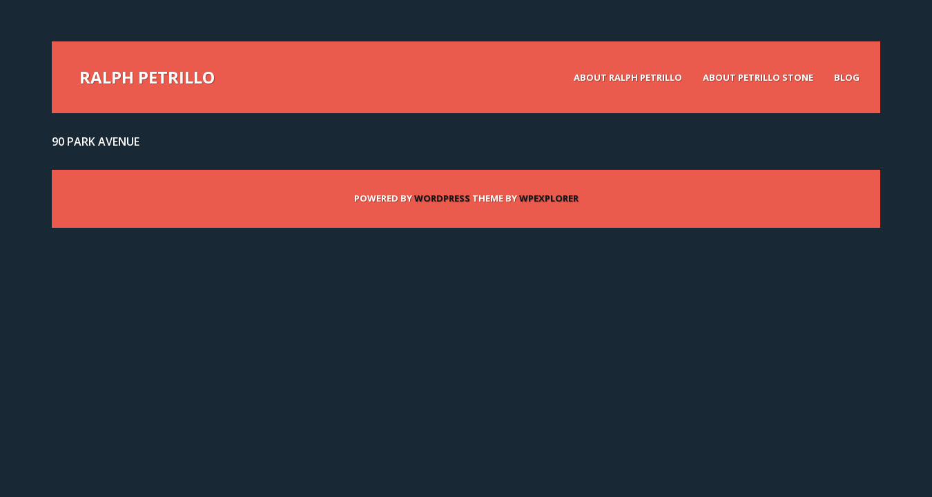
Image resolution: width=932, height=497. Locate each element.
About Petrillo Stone (758, 77)
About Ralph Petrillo (628, 77)
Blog (847, 77)
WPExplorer (549, 198)
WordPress (442, 198)
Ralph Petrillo (147, 77)
